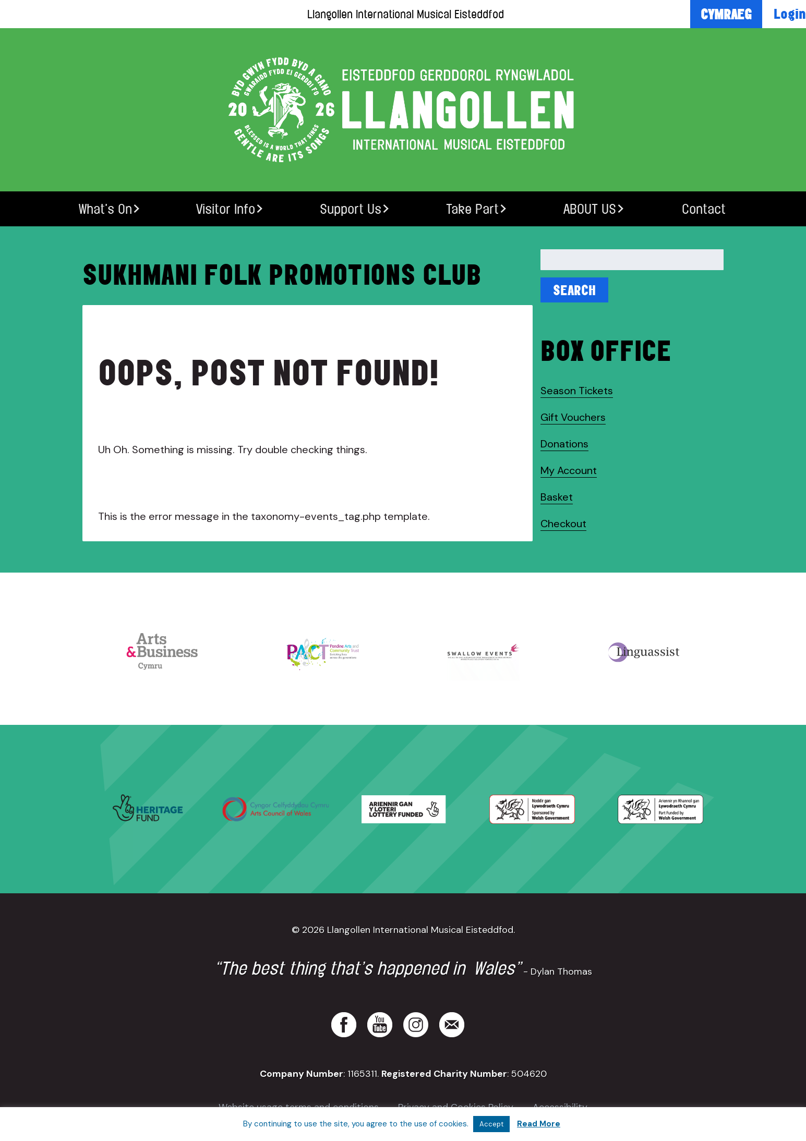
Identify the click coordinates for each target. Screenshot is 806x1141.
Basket (556, 497)
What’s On (105, 208)
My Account (568, 470)
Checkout (563, 523)
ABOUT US (589, 208)
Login (790, 13)
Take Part (472, 208)
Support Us (350, 208)
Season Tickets (576, 390)
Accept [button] (491, 1124)
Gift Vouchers (573, 417)
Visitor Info (225, 208)
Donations (564, 444)
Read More (538, 1124)
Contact (704, 208)
